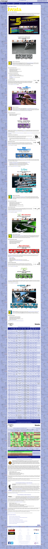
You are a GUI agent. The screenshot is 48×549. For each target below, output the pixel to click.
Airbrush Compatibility (28, 539)
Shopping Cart (36, 535)
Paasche (15, 539)
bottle (19, 364)
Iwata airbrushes (10, 13)
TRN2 (12, 431)
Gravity (16, 330)
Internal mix (10, 257)
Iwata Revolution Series (15, 235)
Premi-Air (9, 538)
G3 (24, 431)
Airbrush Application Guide (20, 538)
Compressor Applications (28, 538)
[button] (38, 525)
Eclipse (14, 212)
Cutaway (28, 339)
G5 (25, 447)
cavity (19, 343)
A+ (26, 447)
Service (28, 528)
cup (19, 331)
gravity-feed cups (16, 164)
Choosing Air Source (28, 536)
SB (31, 431)
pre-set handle (17, 162)
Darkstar (13, 539)
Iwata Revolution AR (9, 385)
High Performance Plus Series (33, 108)
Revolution (14, 266)
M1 (15, 431)
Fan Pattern (38, 378)
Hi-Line (14, 145)
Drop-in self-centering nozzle (38, 367)
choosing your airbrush (17, 516)
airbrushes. (19, 166)
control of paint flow (27, 162)
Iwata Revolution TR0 (9, 397)
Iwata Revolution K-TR (9, 404)
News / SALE (22, 3)
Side (16, 359)
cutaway (13, 162)
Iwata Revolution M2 (9, 408)
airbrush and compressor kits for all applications (18, 522)
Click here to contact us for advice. (13, 523)
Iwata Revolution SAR (9, 395)
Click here (9, 84)
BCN (12, 447)
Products (2, 3)
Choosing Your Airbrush (20, 536)
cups (38, 411)
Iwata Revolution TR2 (9, 401)
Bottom (16, 364)
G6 (25, 431)
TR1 (18, 431)
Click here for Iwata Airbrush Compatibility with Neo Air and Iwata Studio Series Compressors (36, 453)
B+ (26, 431)
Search (18, 1)
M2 (16, 431)
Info (14, 3)
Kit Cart (36, 536)
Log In (36, 539)
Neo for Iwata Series (21, 235)
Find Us (20, 529)
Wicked (11, 539)
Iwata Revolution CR (9, 390)
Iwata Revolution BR (9, 388)
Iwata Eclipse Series (22, 196)
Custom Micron (14, 65)
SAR (17, 447)
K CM (39, 431)
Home (1, 2)
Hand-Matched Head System (38, 331)
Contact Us (20, 528)
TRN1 (11, 431)
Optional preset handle (28, 411)
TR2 (19, 431)
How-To (8, 3)
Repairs (28, 529)
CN (11, 447)
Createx (9, 539)
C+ (33, 431)
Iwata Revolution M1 (9, 406)
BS (20, 431)
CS (21, 431)
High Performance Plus (15, 166)
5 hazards (17, 517)
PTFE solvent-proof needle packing (18, 260)
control (16, 130)
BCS (23, 431)
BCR (17, 431)
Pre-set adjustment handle (12, 77)
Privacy (36, 538)
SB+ (27, 431)
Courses (20, 534)
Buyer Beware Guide (20, 539)
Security (28, 534)
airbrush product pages (17, 518)
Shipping (28, 532)
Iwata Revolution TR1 (9, 399)
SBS (22, 431)
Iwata (2, 2)
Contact (28, 3)
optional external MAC (33, 331)
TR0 (18, 447)
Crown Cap (10, 76)
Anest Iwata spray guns (15, 13)
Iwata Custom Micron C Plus (9, 338)
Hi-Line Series (27, 108)
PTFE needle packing (13, 256)
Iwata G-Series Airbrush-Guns (31, 311)
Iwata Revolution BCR (9, 392)
